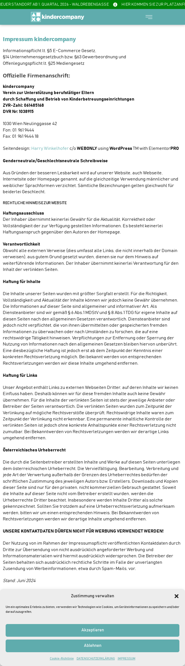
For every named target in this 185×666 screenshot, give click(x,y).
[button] (176, 596)
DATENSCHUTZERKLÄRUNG (96, 658)
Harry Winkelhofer (50, 148)
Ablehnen (92, 645)
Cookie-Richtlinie (62, 658)
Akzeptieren (92, 630)
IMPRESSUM (126, 658)
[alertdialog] (92, 4)
